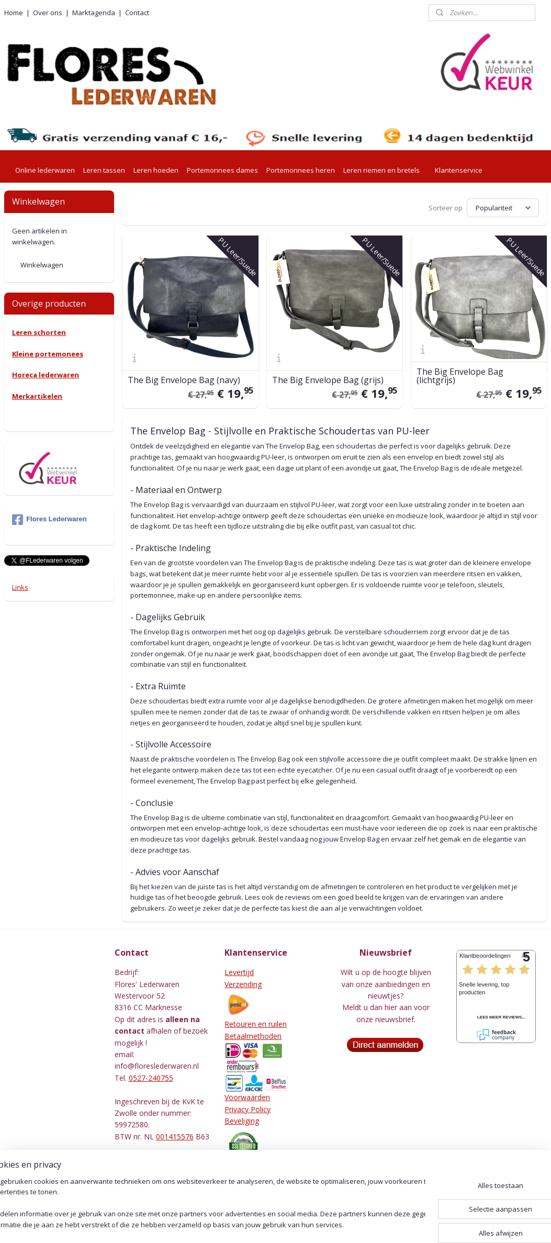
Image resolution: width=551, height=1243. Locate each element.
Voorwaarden (247, 1097)
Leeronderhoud (250, 1183)
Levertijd (239, 972)
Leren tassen (104, 170)
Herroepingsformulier (260, 1171)
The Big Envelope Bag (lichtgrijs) (459, 376)
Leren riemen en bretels (381, 170)
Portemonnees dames (222, 170)
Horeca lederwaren (45, 374)
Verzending (243, 984)
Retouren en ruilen (255, 1024)
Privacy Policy (247, 1109)
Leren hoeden (155, 170)
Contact (137, 12)
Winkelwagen (41, 265)
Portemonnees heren (300, 170)
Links (20, 587)
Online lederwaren (45, 170)
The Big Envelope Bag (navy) (184, 380)
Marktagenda (93, 12)
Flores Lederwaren (49, 519)
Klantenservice (458, 170)
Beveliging (241, 1121)
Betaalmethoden (253, 1036)
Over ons (47, 12)
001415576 (175, 1136)
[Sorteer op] (502, 208)
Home (13, 12)
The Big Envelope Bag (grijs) (328, 380)
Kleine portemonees (47, 354)
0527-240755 (151, 1078)
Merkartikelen (37, 396)
